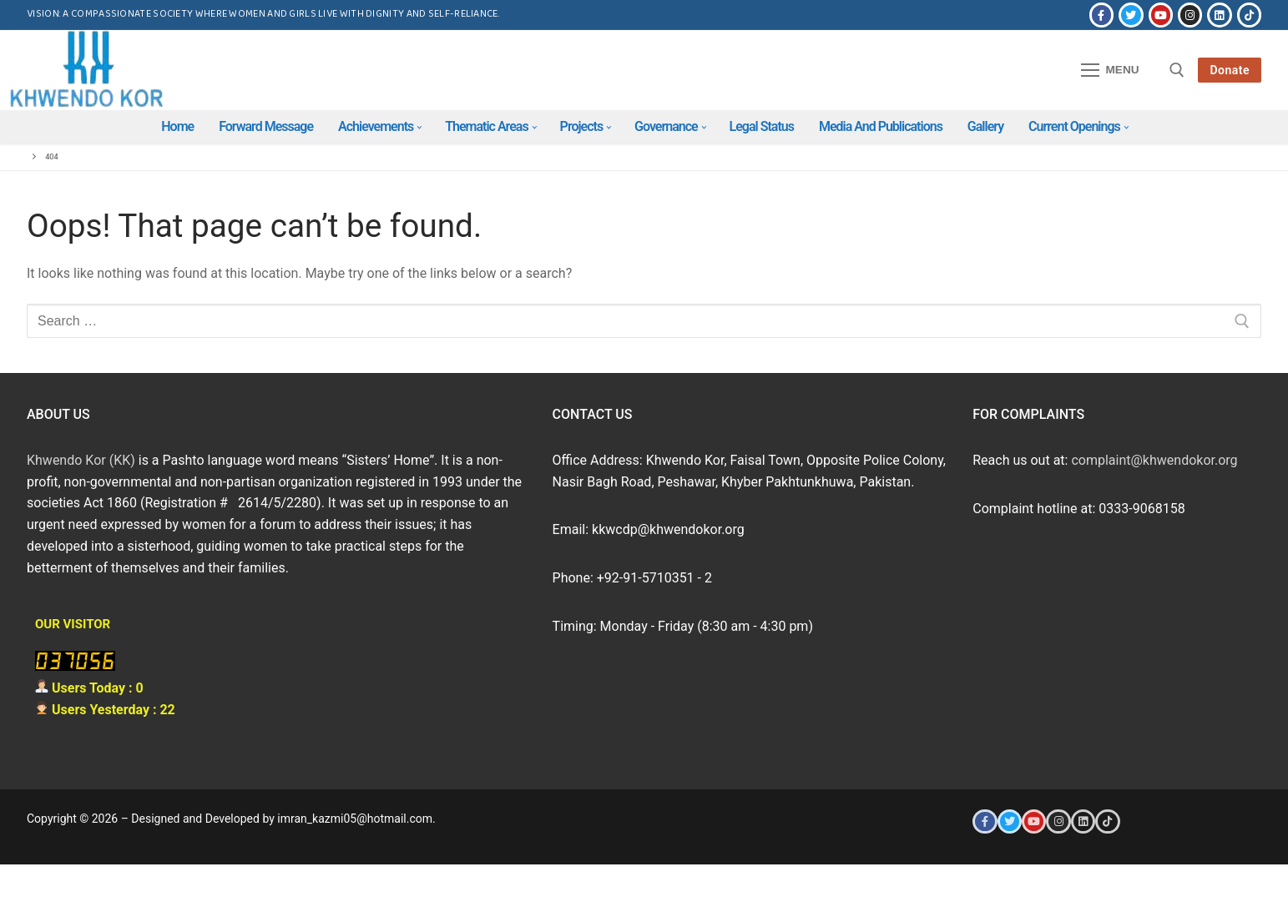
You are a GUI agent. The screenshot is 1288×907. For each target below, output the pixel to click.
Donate (1230, 70)
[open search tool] (1176, 70)
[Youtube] (1161, 15)
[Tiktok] (1249, 15)
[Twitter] (1131, 15)
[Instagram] (1190, 15)
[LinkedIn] (1219, 15)
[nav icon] (1110, 70)
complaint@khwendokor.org (1154, 460)
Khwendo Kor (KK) (81, 460)
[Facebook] (1101, 15)
